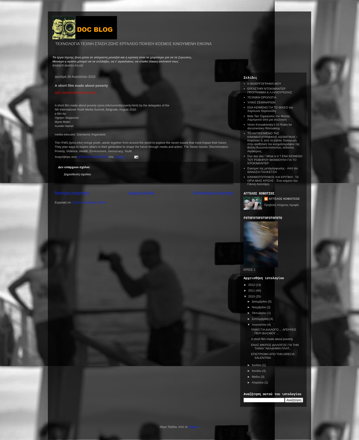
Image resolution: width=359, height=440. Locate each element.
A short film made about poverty (272, 339)
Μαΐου (256, 376)
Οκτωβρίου (259, 313)
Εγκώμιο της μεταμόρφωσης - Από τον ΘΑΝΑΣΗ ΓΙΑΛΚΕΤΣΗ (272, 170)
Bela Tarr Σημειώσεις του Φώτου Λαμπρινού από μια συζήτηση (268, 117)
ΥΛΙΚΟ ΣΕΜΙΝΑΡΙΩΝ (261, 102)
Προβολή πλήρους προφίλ (281, 205)
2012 (252, 284)
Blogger (193, 427)
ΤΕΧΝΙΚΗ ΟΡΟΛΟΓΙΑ (261, 97)
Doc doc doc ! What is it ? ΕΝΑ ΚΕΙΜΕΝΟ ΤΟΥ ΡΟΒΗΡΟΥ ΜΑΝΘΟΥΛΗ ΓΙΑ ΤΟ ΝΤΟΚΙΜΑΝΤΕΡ (274, 159)
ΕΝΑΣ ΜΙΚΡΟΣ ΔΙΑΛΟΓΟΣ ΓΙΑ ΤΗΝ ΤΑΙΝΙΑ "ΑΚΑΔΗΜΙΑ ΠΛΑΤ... (275, 346)
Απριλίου (258, 382)
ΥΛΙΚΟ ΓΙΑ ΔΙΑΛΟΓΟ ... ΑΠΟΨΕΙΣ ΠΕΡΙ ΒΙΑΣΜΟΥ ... (273, 331)
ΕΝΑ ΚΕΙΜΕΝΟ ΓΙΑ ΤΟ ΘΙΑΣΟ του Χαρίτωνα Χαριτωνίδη (270, 109)
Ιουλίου (257, 365)
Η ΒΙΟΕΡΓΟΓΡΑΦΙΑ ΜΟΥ (264, 83)
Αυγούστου (259, 324)
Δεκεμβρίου (260, 301)
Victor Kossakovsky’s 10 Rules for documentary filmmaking (269, 126)
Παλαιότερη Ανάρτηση (213, 193)
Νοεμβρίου (259, 307)
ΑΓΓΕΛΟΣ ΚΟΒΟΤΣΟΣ (284, 198)
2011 (252, 290)
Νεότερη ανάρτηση (72, 193)
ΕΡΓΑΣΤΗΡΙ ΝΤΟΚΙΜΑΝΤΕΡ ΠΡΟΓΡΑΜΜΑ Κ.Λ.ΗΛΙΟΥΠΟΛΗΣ (269, 90)
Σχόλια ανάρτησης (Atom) (89, 202)
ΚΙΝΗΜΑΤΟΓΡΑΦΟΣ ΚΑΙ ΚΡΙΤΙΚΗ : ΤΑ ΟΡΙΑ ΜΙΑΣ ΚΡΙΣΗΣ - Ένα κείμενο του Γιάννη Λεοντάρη (272, 180)
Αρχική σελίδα (141, 193)
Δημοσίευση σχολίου (77, 174)
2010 (252, 296)
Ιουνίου (257, 371)
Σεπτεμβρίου (260, 319)
